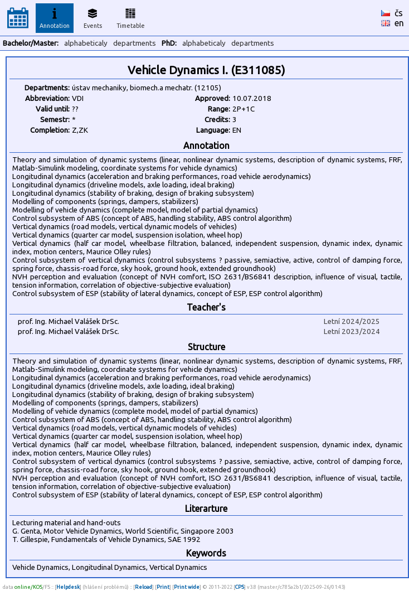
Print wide (186, 587)
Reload (143, 587)
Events (93, 16)
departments (134, 43)
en (399, 23)
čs (399, 13)
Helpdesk (68, 587)
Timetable (130, 16)
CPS (239, 587)
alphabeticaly (86, 43)
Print (163, 587)
